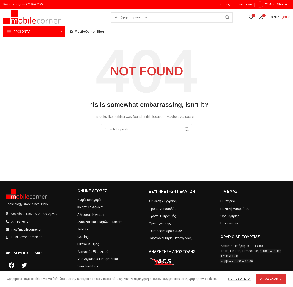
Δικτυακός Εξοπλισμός (93, 259)
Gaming (83, 244)
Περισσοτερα (239, 278)
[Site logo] (32, 21)
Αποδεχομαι (271, 278)
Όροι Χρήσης (229, 224)
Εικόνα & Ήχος (88, 252)
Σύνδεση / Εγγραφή (163, 209)
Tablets (82, 237)
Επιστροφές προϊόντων (165, 238)
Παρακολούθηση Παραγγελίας (170, 246)
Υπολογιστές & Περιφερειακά (97, 267)
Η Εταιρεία (227, 209)
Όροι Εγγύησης (160, 231)
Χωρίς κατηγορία (89, 208)
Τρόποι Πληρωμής (162, 224)
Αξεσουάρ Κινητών (90, 222)
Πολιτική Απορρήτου (234, 216)
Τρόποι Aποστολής (162, 216)
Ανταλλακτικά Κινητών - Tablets (99, 230)
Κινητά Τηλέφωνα (90, 215)
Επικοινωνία (229, 231)
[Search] (172, 21)
